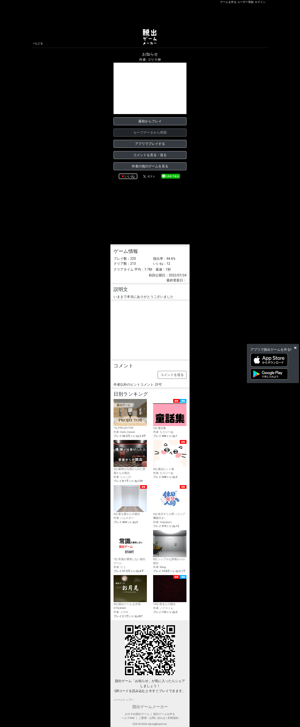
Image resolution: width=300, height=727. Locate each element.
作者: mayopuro (162, 522)
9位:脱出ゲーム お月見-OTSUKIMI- (130, 592)
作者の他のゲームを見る (150, 166)
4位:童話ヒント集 (169, 455)
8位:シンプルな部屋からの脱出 (169, 547)
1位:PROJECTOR (130, 414)
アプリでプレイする (150, 144)
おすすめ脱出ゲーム (137, 714)
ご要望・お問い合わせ (152, 718)
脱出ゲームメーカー (150, 706)
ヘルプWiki (128, 718)
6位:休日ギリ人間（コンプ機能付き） (169, 502)
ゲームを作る (228, 2)
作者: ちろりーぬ (163, 432)
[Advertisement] (150, 15)
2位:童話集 (169, 414)
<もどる (38, 43)
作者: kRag (159, 567)
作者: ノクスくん (163, 608)
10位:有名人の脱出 (169, 590)
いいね (130, 176)
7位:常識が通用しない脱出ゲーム (130, 547)
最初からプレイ (150, 121)
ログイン (260, 2)
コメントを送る (172, 375)
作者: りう (120, 567)
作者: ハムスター (124, 517)
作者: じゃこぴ (122, 476)
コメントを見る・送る (150, 155)
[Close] (295, 347)
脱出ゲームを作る (164, 714)
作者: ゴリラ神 (150, 60)
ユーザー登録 (245, 2)
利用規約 (173, 718)
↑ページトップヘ (124, 699)
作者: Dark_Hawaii (124, 432)
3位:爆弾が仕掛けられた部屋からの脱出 (130, 457)
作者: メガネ (121, 612)
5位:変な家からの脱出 (130, 500)
